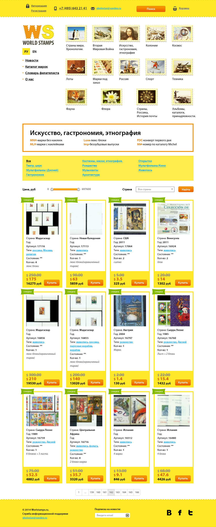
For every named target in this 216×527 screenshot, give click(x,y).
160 (98, 492)
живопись (82, 250)
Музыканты (90, 170)
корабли (75, 350)
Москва (47, 250)
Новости (31, 60)
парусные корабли (81, 346)
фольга (93, 446)
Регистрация (35, 11)
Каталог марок (36, 66)
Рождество (89, 165)
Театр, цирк (34, 165)
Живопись (145, 170)
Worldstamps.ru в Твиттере (191, 513)
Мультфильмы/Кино (152, 165)
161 (105, 492)
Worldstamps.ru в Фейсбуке (180, 513)
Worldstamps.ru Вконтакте (169, 513)
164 (124, 492)
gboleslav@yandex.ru (106, 8)
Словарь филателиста (42, 73)
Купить (51, 282)
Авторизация (36, 6)
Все (28, 161)
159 (92, 492)
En (35, 51)
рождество (126, 342)
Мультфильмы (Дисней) (42, 170)
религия (31, 254)
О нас (29, 79)
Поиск (151, 9)
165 (131, 492)
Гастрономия (35, 174)
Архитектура (91, 174)
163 (118, 492)
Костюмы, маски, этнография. (102, 161)
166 (137, 492)
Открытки (145, 161)
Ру (26, 51)
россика (37, 250)
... (85, 492)
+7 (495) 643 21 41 (70, 8)
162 (111, 492)
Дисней (182, 342)
